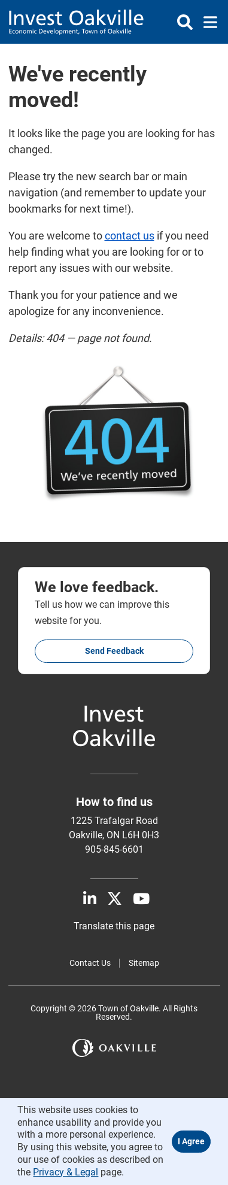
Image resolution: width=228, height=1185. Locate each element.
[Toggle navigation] (207, 22)
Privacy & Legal (65, 1172)
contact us (129, 235)
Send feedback (114, 651)
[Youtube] (141, 899)
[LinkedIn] (89, 899)
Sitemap (144, 963)
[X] (114, 899)
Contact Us (90, 963)
